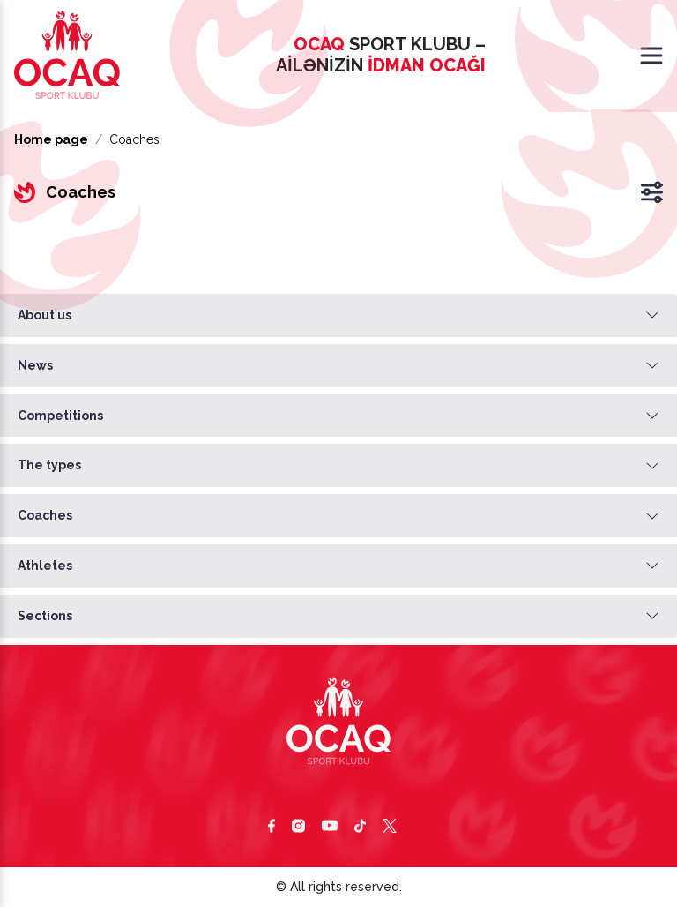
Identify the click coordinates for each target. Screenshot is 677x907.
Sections (45, 616)
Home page (51, 139)
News (35, 365)
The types (49, 465)
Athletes (45, 565)
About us (44, 315)
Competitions (60, 416)
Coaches (45, 515)
